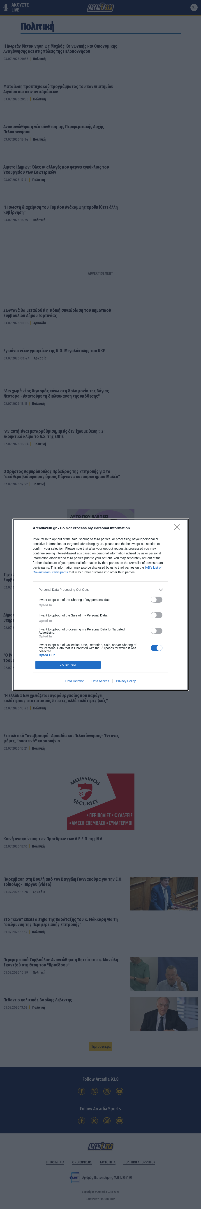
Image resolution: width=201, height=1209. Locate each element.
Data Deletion (75, 681)
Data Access (100, 681)
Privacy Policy (126, 681)
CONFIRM (68, 665)
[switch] (156, 600)
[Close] (178, 528)
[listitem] (100, 589)
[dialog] (100, 605)
